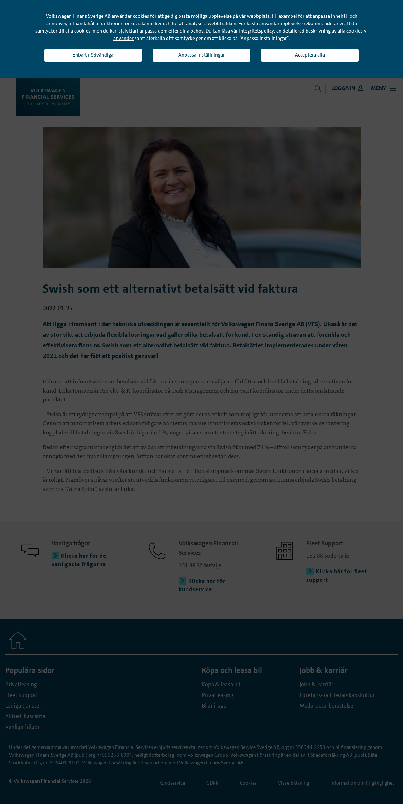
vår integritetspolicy (252, 31)
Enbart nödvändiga (92, 55)
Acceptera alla (310, 55)
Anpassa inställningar (201, 55)
